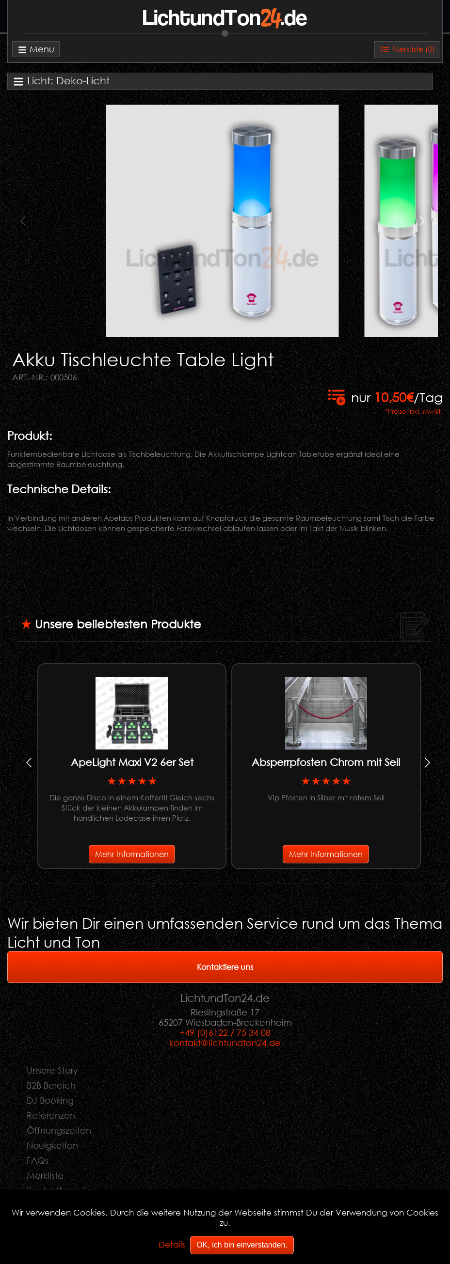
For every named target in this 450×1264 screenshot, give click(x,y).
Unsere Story (52, 1070)
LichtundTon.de (225, 19)
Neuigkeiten (52, 1145)
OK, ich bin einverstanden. (242, 1245)
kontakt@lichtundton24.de (225, 1042)
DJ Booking (50, 1100)
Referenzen (51, 1115)
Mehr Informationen (132, 854)
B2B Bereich (51, 1085)
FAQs (37, 1160)
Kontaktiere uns (225, 967)
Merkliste (45, 1175)
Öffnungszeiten (59, 1130)
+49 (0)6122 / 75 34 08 (225, 1032)
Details (172, 1244)
